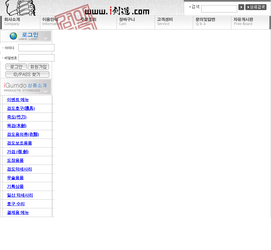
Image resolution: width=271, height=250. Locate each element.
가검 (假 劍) (17, 151)
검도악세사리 (19, 169)
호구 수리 (16, 203)
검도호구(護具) (21, 108)
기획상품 (15, 186)
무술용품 (15, 177)
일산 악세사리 (20, 195)
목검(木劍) (16, 125)
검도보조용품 (19, 143)
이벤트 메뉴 (18, 99)
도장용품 (15, 160)
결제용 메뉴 (18, 212)
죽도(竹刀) (16, 117)
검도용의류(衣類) (23, 134)
